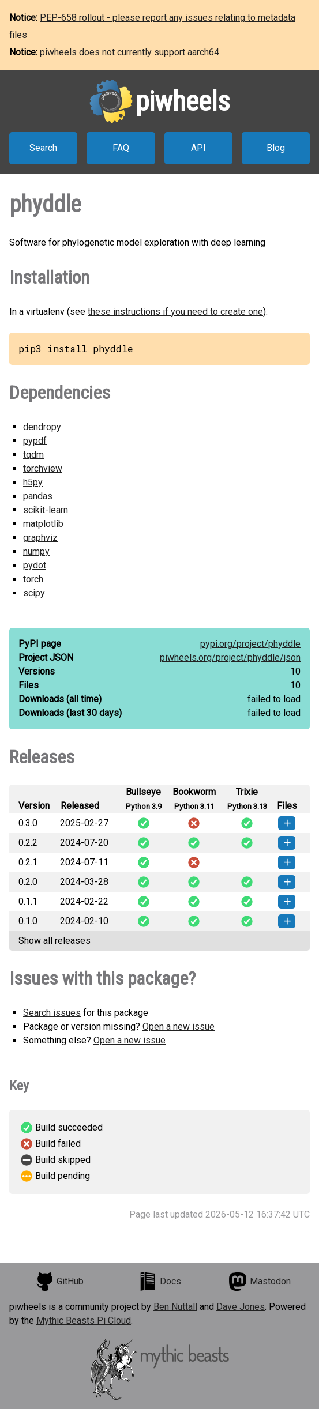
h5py (33, 482)
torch (33, 579)
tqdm (33, 454)
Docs (159, 1281)
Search (43, 147)
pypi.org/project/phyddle (250, 643)
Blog (276, 147)
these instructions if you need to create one (175, 311)
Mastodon (259, 1281)
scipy (34, 592)
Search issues (52, 1012)
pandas (37, 496)
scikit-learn (45, 509)
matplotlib (43, 523)
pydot (34, 565)
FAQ (120, 147)
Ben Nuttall (175, 1306)
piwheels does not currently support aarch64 (129, 52)
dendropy (42, 426)
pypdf (35, 440)
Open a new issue (178, 1026)
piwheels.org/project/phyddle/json (230, 657)
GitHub (59, 1281)
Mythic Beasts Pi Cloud (83, 1320)
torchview (42, 468)
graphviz (40, 537)
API (198, 147)
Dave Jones (240, 1306)
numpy (36, 551)
